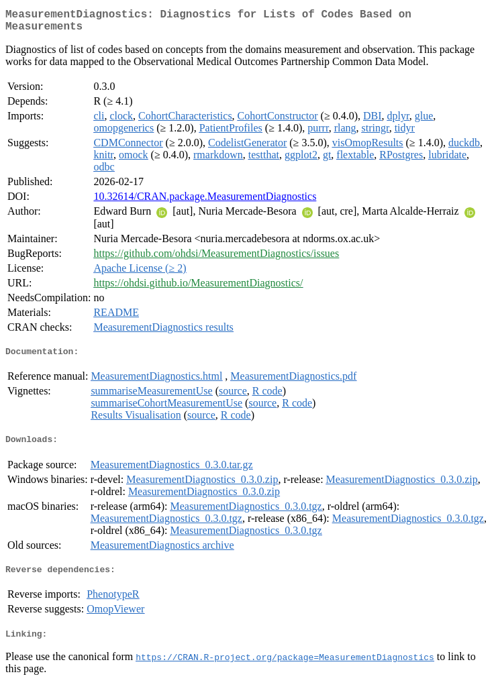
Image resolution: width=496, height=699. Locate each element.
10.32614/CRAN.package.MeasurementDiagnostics (204, 201)
